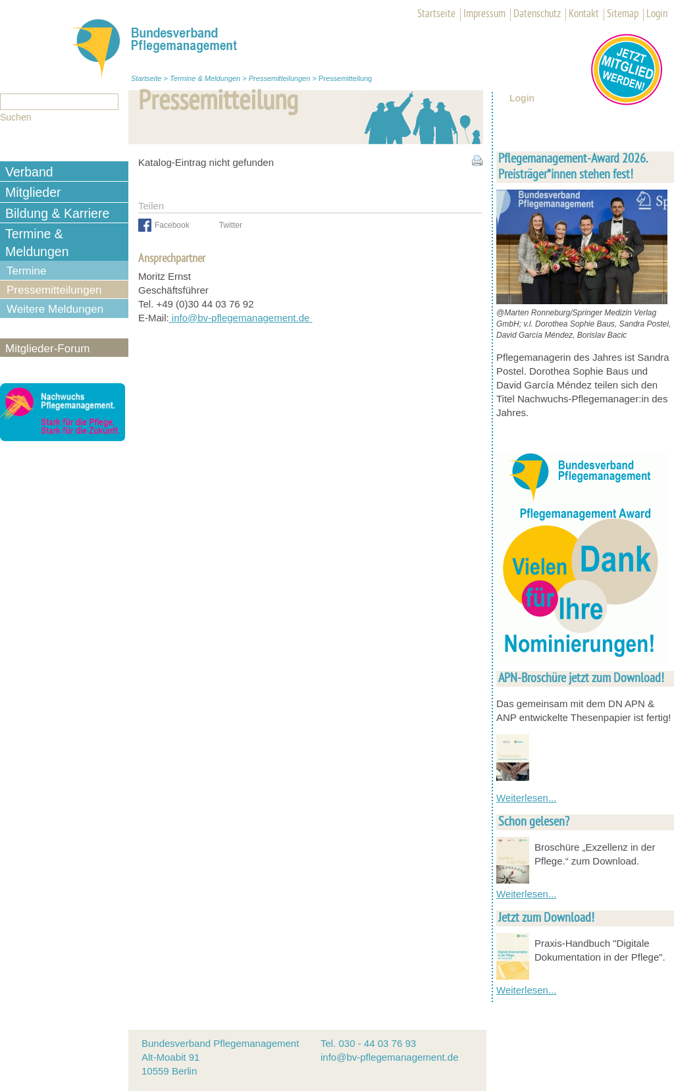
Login (656, 14)
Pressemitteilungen (280, 78)
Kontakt (584, 14)
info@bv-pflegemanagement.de (241, 317)
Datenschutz (537, 14)
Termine (26, 271)
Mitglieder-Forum (47, 348)
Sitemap (622, 14)
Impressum (484, 14)
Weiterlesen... (526, 797)
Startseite (436, 14)
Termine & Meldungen (205, 78)
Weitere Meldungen (55, 309)
